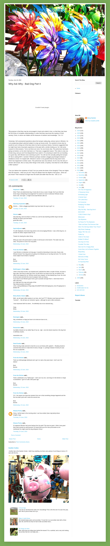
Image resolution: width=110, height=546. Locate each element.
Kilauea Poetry (17, 411)
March (80, 270)
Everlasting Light (83, 194)
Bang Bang (81, 251)
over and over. (81, 290)
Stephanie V (17, 189)
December (82, 172)
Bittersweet (81, 217)
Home (39, 439)
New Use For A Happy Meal (86, 247)
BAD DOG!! (81, 212)
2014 (78, 160)
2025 (78, 133)
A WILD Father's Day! (84, 214)
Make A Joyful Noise (24, 518)
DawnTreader (17, 343)
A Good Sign (22, 508)
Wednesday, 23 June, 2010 (21, 244)
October (81, 177)
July (80, 185)
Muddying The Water (84, 204)
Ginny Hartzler (91, 118)
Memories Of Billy (83, 256)
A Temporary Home (83, 192)
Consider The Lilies (83, 244)
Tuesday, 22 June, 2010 (20, 198)
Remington (16, 317)
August (81, 182)
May (80, 265)
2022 (78, 140)
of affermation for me (82, 288)
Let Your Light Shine (36, 10)
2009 (78, 278)
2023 (78, 138)
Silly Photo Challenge (84, 229)
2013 (78, 163)
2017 (78, 153)
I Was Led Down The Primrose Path (88, 224)
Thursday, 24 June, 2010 (20, 417)
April (80, 267)
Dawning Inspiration (19, 203)
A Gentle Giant (82, 197)
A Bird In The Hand (83, 237)
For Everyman (82, 202)
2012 (78, 165)
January (81, 275)
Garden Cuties (13, 448)
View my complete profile (92, 121)
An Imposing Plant (83, 261)
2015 (78, 158)
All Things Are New (24, 528)
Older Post (65, 439)
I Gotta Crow (81, 254)
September (82, 180)
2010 (78, 170)
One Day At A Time (83, 242)
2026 (78, 130)
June (80, 187)
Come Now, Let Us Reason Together (88, 249)
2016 (78, 155)
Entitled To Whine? (83, 239)
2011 (78, 168)
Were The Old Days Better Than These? (89, 227)
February (81, 272)
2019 (78, 148)
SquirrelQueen (17, 228)
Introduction (80, 285)
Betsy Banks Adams (19, 296)
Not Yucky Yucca (83, 259)
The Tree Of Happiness (84, 189)
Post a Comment (16, 435)
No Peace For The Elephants (86, 222)
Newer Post (12, 439)
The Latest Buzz (82, 199)
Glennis (15, 214)
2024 (78, 135)
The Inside (81, 207)
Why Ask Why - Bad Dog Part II (87, 209)
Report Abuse (80, 295)
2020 (78, 145)
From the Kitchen (18, 249)
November (82, 175)
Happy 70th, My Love (84, 232)
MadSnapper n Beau (19, 269)
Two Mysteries (82, 219)
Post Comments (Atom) (22, 442)
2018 (78, 150)
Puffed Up (81, 234)
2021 (78, 143)
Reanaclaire (16, 327)
